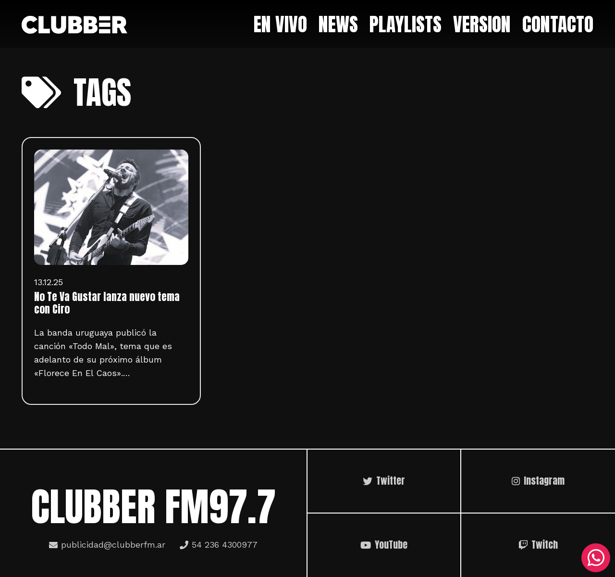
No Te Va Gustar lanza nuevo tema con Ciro (107, 303)
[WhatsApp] (595, 557)
